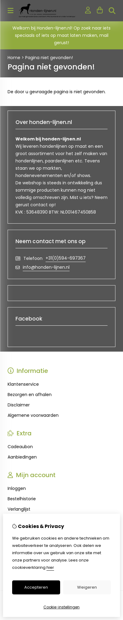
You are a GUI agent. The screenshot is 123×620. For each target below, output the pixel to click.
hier (50, 567)
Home (14, 58)
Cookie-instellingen (61, 607)
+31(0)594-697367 (66, 258)
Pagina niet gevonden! (49, 58)
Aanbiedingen (22, 457)
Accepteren (36, 587)
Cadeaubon (20, 447)
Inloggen (17, 488)
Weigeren (87, 587)
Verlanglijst (19, 509)
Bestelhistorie (22, 499)
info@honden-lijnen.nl (46, 267)
